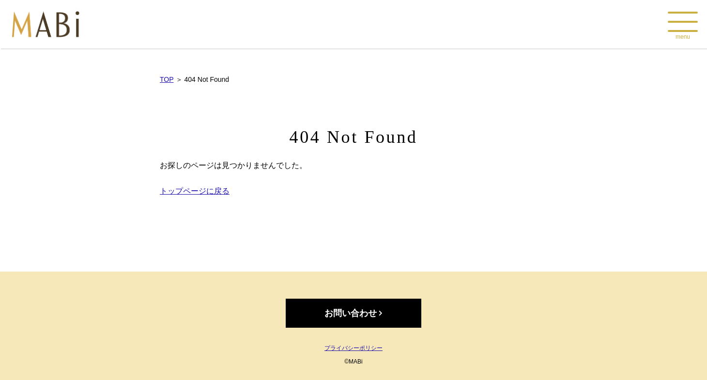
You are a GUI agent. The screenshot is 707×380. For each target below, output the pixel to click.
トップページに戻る (195, 191)
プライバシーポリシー (353, 348)
